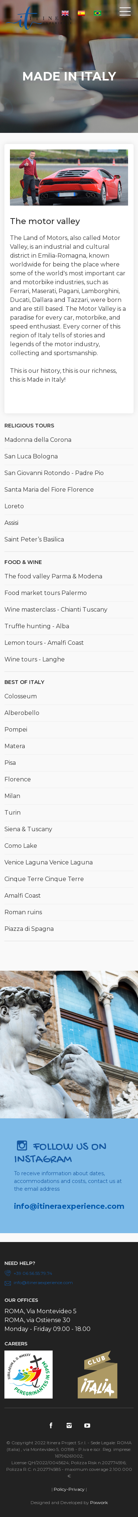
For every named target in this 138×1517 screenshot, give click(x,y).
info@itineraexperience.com (69, 1206)
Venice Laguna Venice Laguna (48, 862)
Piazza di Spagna (29, 928)
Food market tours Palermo (45, 592)
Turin (12, 812)
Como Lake (20, 845)
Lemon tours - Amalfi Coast (44, 642)
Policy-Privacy (69, 1489)
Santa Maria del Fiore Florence (49, 489)
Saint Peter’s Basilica (34, 539)
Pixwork (99, 1502)
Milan (12, 795)
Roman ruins (23, 912)
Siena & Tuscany (28, 829)
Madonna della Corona (37, 439)
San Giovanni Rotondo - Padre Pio (54, 473)
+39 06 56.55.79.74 (33, 1273)
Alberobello (21, 712)
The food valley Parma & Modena (53, 576)
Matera (14, 746)
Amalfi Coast (22, 895)
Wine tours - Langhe (34, 659)
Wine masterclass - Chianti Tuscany (55, 609)
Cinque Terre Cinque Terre (44, 879)
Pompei (15, 729)
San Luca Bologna (31, 456)
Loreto (14, 506)
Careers (16, 1343)
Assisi (11, 522)
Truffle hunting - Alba (36, 626)
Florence (17, 779)
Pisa (10, 762)
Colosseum (20, 696)
